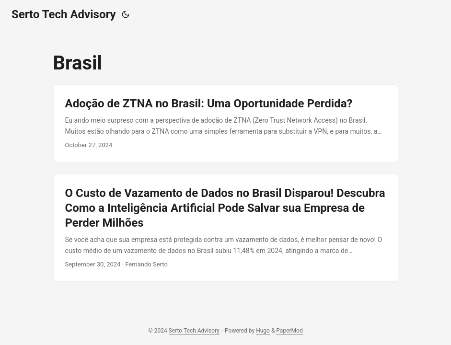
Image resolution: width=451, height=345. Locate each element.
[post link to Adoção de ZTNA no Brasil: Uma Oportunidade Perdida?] (226, 123)
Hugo (263, 330)
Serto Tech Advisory (64, 14)
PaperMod (289, 330)
